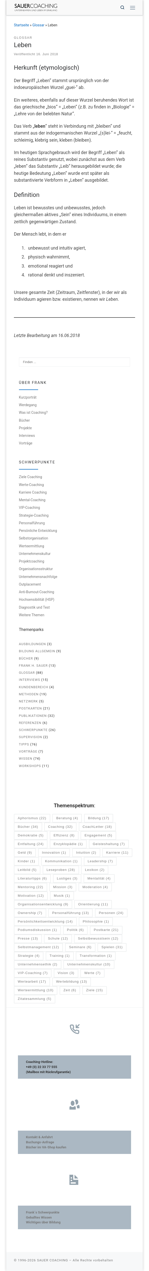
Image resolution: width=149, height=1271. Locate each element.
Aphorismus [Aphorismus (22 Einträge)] (32, 818)
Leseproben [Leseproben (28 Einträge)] (60, 870)
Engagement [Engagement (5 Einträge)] (98, 835)
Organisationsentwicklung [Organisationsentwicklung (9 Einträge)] (43, 904)
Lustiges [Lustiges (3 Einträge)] (67, 878)
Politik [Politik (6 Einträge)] (75, 930)
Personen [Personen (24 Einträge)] (111, 913)
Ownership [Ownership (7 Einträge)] (30, 913)
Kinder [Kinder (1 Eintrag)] (26, 861)
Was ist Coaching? (33, 412)
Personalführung (32, 523)
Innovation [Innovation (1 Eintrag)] (54, 853)
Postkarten (30, 708)
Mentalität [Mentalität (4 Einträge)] (99, 878)
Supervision (30, 737)
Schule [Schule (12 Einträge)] (58, 939)
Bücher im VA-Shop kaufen (46, 1147)
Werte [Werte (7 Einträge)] (92, 973)
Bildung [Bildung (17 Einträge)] (98, 818)
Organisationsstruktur (36, 569)
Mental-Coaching (32, 500)
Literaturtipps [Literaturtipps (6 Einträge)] (32, 878)
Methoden (29, 694)
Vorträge (25, 443)
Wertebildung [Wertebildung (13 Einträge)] (71, 982)
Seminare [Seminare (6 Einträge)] (80, 947)
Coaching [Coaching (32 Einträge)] (60, 827)
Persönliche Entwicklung (38, 531)
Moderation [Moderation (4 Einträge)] (95, 887)
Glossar (38, 25)
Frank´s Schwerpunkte (42, 1212)
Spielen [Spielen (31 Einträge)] (112, 947)
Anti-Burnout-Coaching (36, 592)
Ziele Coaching (30, 477)
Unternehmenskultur (35, 554)
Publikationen (33, 716)
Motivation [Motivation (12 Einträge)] (31, 896)
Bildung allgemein (37, 651)
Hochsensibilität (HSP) (36, 599)
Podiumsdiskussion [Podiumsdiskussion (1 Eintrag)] (37, 930)
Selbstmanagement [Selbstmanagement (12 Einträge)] (38, 947)
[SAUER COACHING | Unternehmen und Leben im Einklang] (36, 7)
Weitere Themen (31, 615)
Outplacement (30, 584)
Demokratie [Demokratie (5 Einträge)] (30, 835)
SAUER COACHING (52, 1260)
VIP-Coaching (29, 508)
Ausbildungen (32, 644)
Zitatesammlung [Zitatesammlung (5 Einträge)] (34, 999)
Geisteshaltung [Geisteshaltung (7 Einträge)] (109, 844)
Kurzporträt (28, 397)
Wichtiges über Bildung (43, 1222)
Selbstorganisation (33, 538)
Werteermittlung (31, 546)
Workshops (30, 766)
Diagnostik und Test (34, 607)
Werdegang (28, 405)
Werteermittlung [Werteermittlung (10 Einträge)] (36, 990)
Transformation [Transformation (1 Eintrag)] (96, 956)
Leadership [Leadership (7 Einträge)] (100, 861)
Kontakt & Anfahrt (39, 1137)
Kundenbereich (33, 687)
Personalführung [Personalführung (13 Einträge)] (70, 913)
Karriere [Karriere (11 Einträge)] (117, 853)
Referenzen (30, 723)
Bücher (24, 420)
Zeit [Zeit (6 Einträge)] (69, 990)
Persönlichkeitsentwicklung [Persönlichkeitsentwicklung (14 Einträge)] (45, 922)
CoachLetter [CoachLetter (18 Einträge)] (97, 827)
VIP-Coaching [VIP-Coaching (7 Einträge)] (33, 973)
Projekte (25, 428)
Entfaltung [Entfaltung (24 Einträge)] (31, 844)
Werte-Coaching (31, 485)
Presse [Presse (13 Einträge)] (28, 939)
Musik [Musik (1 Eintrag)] (62, 896)
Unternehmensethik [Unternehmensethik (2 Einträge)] (37, 964)
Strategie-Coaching (34, 515)
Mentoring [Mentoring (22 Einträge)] (30, 887)
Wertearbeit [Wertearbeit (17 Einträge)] (32, 982)
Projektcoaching (31, 561)
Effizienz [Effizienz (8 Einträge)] (64, 835)
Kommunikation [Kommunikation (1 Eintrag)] (61, 861)
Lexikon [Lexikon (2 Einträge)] (95, 870)
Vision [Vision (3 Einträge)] (66, 973)
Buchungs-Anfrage (40, 1142)
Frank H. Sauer (33, 665)
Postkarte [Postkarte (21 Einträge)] (106, 930)
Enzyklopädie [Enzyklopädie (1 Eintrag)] (68, 844)
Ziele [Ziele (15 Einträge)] (94, 990)
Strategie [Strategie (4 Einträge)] (29, 956)
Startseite (21, 25)
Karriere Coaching (33, 492)
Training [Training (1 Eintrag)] (59, 956)
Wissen (25, 758)
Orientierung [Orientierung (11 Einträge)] (93, 904)
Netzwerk (28, 701)
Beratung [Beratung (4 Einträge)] (67, 818)
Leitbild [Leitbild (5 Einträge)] (27, 870)
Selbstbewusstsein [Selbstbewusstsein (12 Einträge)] (98, 939)
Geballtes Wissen (39, 1217)
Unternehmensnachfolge (38, 577)
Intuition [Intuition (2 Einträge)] (86, 853)
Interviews (27, 436)
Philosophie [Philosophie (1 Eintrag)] (96, 922)
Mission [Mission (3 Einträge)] (62, 887)
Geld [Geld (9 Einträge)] (25, 853)
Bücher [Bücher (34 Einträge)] (28, 827)
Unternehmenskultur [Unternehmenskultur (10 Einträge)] (89, 964)
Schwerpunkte (33, 730)
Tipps (24, 744)
